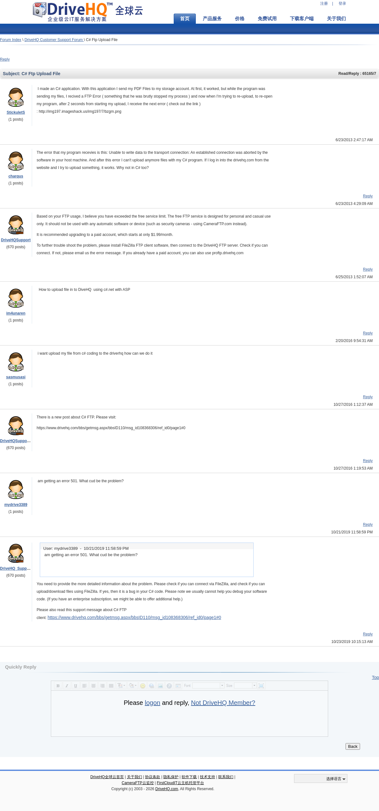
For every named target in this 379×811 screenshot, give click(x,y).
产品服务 (212, 18)
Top (375, 677)
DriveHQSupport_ (16, 441)
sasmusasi (15, 377)
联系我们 (225, 777)
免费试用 (267, 18)
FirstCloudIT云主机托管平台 (180, 783)
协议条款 (152, 777)
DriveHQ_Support (16, 568)
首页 (185, 18)
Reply (5, 59)
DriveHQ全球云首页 (107, 777)
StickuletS (16, 112)
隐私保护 (170, 777)
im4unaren (16, 313)
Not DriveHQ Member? (223, 702)
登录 (342, 3)
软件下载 (189, 777)
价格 (239, 18)
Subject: (12, 73)
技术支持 (207, 777)
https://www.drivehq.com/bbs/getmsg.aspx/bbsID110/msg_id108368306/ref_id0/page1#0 (134, 617)
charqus (16, 176)
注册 (324, 3)
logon (152, 702)
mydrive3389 (15, 504)
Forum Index (10, 40)
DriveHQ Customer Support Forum (54, 40)
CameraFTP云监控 (137, 783)
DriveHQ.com (166, 789)
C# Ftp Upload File (101, 40)
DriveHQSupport (16, 240)
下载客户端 (302, 18)
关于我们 (336, 18)
